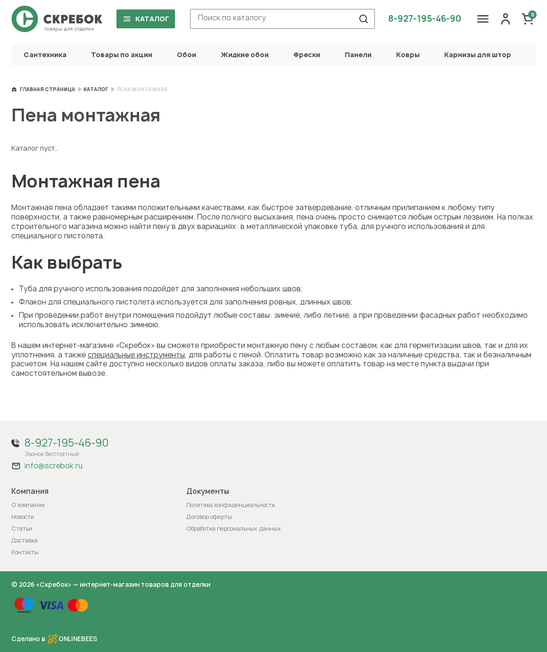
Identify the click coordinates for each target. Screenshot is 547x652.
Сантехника (45, 54)
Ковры (408, 54)
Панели (358, 54)
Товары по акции (121, 54)
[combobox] (282, 19)
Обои (186, 54)
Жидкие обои (245, 54)
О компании (28, 505)
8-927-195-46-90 (424, 19)
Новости (22, 517)
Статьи (21, 529)
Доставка (24, 540)
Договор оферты (209, 517)
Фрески (306, 54)
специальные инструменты (136, 355)
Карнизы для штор (477, 54)
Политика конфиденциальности (230, 505)
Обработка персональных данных (233, 529)
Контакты (25, 552)
